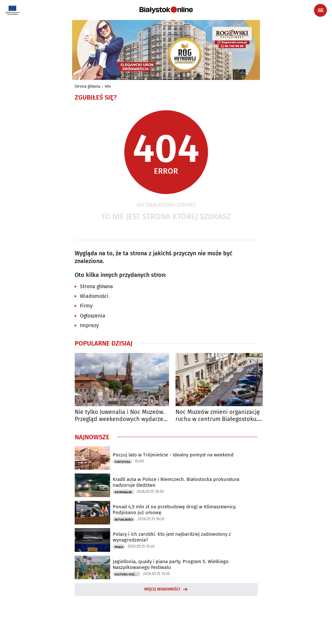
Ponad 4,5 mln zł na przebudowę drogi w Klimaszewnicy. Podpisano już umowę (174, 509)
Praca (119, 547)
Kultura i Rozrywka (127, 574)
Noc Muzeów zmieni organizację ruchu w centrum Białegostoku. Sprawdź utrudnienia (217, 416)
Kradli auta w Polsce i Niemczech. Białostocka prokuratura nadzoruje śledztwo (176, 482)
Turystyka (122, 462)
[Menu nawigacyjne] (320, 10)
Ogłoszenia (92, 316)
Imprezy (89, 325)
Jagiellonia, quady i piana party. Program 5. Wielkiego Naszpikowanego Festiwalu (171, 564)
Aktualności (124, 519)
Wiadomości (94, 296)
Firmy (86, 306)
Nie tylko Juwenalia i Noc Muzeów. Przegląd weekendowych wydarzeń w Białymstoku (121, 416)
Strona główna (87, 86)
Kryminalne (123, 492)
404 (108, 86)
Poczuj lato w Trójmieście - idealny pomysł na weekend (173, 455)
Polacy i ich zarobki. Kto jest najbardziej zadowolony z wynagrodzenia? (172, 537)
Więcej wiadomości (162, 589)
